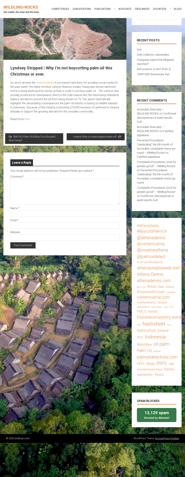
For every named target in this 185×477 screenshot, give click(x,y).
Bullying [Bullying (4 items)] (170, 286)
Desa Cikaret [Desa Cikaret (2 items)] (156, 307)
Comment (17, 176)
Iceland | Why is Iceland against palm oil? (97, 136)
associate (125, 9)
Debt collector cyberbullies (153, 54)
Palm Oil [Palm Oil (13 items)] (144, 350)
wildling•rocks (20, 7)
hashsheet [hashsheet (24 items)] (154, 324)
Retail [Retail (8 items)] (150, 364)
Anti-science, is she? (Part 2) (154, 69)
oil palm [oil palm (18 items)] (162, 344)
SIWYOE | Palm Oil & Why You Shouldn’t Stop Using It (32, 138)
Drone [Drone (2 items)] (166, 307)
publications (102, 9)
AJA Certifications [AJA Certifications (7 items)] (150, 262)
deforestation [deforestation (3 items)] (143, 307)
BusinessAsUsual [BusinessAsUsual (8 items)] (150, 292)
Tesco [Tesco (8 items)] (159, 374)
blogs (178, 9)
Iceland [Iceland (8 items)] (163, 330)
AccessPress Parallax (167, 438)
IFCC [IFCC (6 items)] (140, 337)
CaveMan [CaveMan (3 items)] (170, 292)
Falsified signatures (148, 156)
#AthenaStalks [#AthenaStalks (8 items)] (148, 226)
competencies (60, 9)
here (27, 119)
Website (15, 232)
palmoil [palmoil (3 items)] (156, 351)
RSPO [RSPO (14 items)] (161, 363)
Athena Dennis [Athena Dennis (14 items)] (150, 274)
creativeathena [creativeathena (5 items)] (146, 302)
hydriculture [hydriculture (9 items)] (146, 330)
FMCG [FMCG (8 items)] (142, 311)
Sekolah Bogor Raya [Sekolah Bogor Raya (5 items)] (149, 369)
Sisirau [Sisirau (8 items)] (169, 369)
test (139, 49)
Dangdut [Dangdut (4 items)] (162, 302)
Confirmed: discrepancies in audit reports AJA (156, 117)
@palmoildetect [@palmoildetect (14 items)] (151, 256)
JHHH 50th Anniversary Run (153, 74)
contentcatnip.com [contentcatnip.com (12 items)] (153, 297)
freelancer (142, 9)
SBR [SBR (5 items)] (171, 364)
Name (15, 208)
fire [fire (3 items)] (171, 307)
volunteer (159, 9)
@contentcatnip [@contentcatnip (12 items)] (151, 243)
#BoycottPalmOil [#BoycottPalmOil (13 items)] (152, 231)
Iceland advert (45, 82)
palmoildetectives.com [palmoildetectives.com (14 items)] (157, 357)
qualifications (82, 9)
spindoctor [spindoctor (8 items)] (145, 374)
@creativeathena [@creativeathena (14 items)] (152, 250)
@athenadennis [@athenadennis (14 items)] (151, 237)
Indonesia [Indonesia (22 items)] (155, 337)
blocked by (156, 414)
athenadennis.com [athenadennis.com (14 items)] (154, 280)
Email (14, 220)
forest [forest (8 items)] (152, 311)
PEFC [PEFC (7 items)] (141, 364)
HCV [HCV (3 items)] (169, 324)
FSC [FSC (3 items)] (139, 324)
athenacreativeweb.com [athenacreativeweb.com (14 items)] (159, 267)
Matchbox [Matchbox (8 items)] (144, 344)
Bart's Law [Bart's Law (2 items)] (141, 287)
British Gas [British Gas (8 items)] (155, 287)
